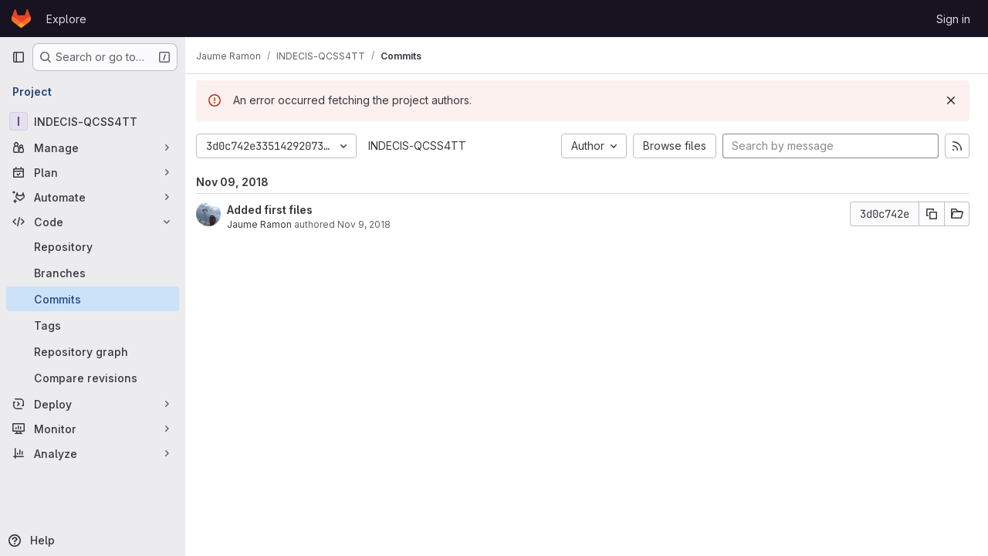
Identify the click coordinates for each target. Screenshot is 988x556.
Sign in (953, 18)
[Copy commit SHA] (931, 214)
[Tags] (92, 325)
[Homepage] (21, 18)
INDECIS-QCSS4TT (425, 145)
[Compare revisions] (92, 377)
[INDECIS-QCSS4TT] (92, 121)
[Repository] (92, 246)
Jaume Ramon (267, 224)
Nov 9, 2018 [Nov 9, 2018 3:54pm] (371, 224)
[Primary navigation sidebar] (18, 57)
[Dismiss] (951, 100)
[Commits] (92, 298)
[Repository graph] (92, 351)
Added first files (277, 209)
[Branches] (92, 272)
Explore (66, 18)
